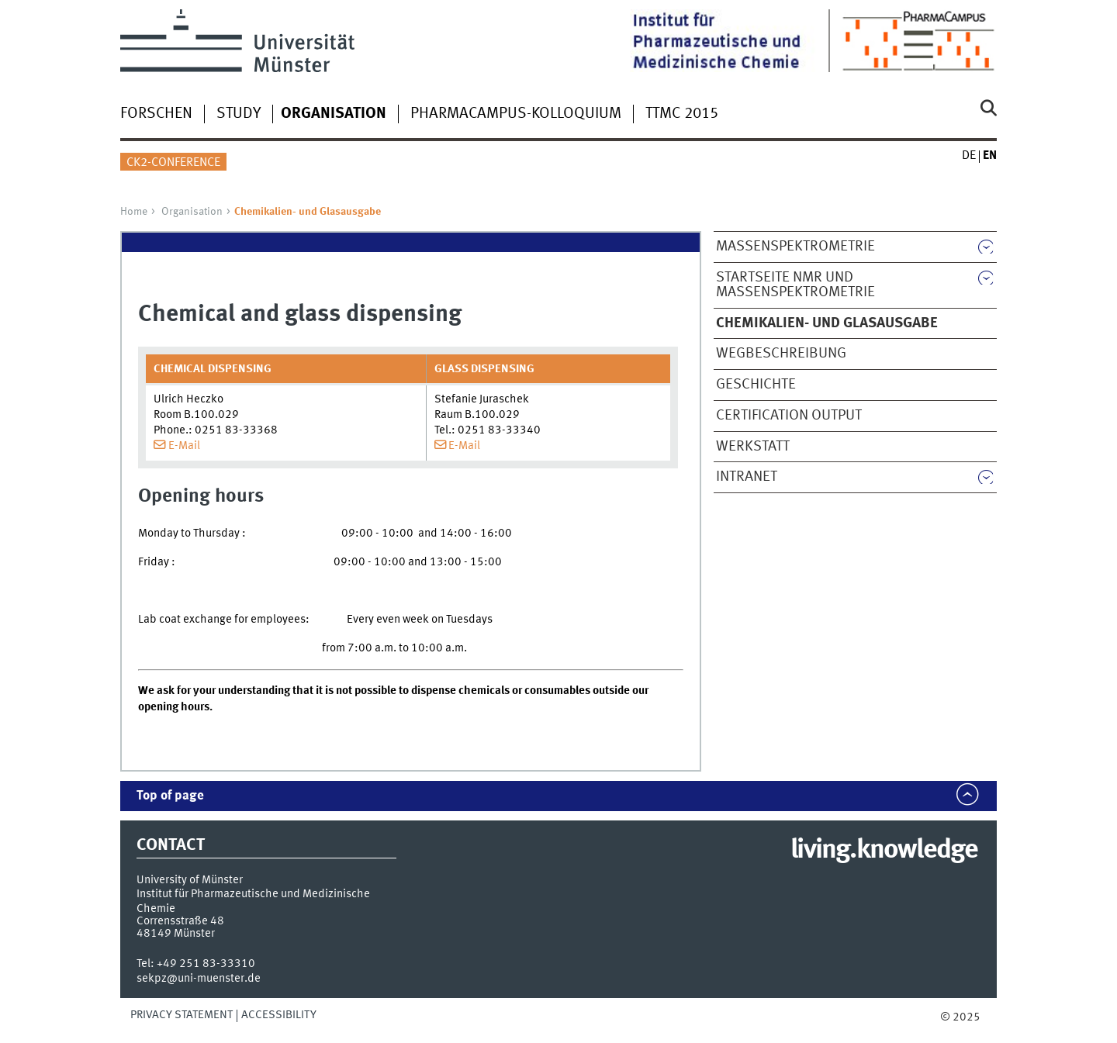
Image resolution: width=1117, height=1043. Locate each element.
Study (238, 114)
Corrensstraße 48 (180, 921)
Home (133, 211)
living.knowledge (883, 851)
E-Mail (184, 446)
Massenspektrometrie (795, 247)
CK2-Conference (173, 163)
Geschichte (756, 385)
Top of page (170, 796)
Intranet (746, 477)
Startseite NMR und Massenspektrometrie (795, 285)
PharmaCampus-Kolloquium (515, 114)
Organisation (192, 211)
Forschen (156, 114)
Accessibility (278, 1015)
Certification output (789, 416)
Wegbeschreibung (781, 354)
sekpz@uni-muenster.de (199, 978)
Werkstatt (753, 447)
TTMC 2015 (681, 114)
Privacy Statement (181, 1015)
